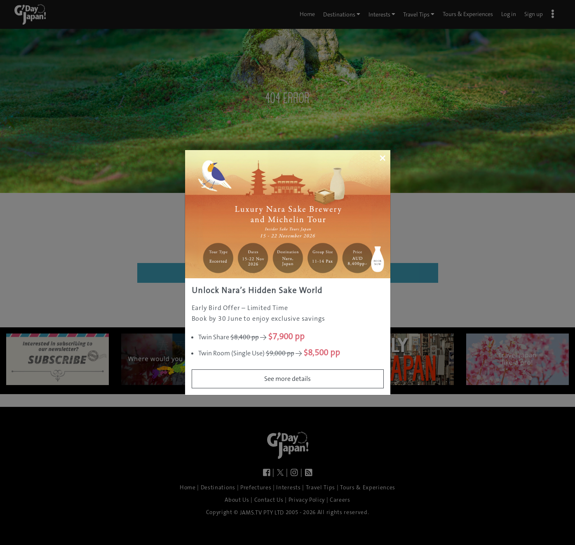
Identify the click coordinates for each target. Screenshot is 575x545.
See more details (287, 378)
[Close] (382, 158)
